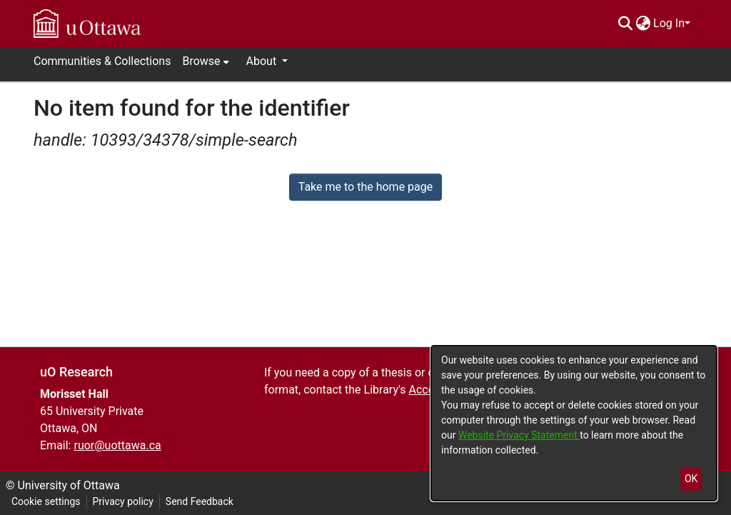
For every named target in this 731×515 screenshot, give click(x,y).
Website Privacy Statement (519, 435)
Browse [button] (201, 61)
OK (691, 478)
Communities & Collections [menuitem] (102, 61)
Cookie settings (46, 501)
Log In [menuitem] (669, 23)
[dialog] (574, 423)
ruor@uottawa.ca (117, 445)
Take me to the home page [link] (365, 187)
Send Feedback (199, 501)
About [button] (263, 61)
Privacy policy (123, 501)
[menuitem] (643, 23)
